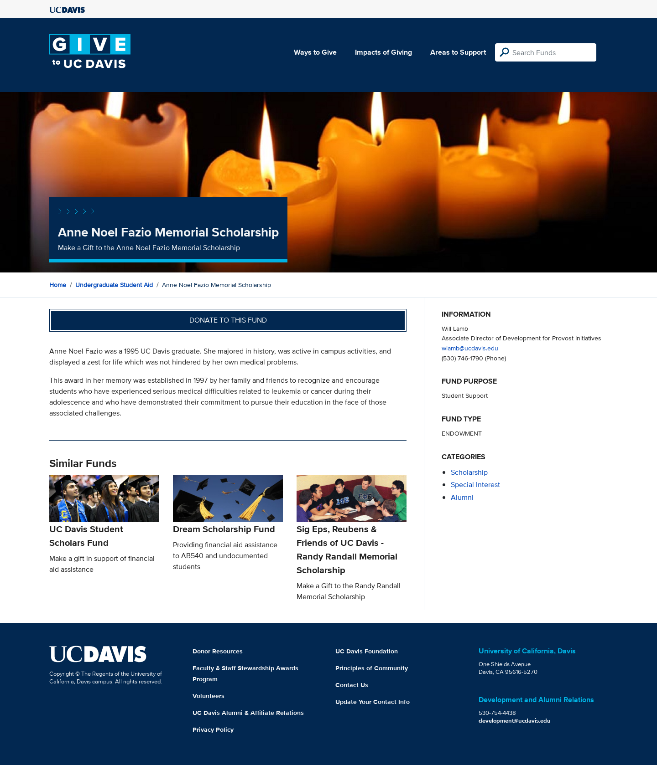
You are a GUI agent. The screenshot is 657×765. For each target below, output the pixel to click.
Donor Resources (218, 651)
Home (57, 284)
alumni (462, 497)
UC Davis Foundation (366, 651)
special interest (475, 484)
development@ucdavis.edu (515, 720)
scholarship (469, 472)
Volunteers (208, 695)
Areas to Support (458, 52)
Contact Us (351, 684)
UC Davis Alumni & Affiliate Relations (248, 712)
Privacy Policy (213, 729)
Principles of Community (371, 668)
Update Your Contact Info (372, 701)
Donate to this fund (228, 320)
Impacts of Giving (383, 52)
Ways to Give (315, 52)
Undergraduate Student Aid (114, 284)
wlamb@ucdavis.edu (470, 348)
